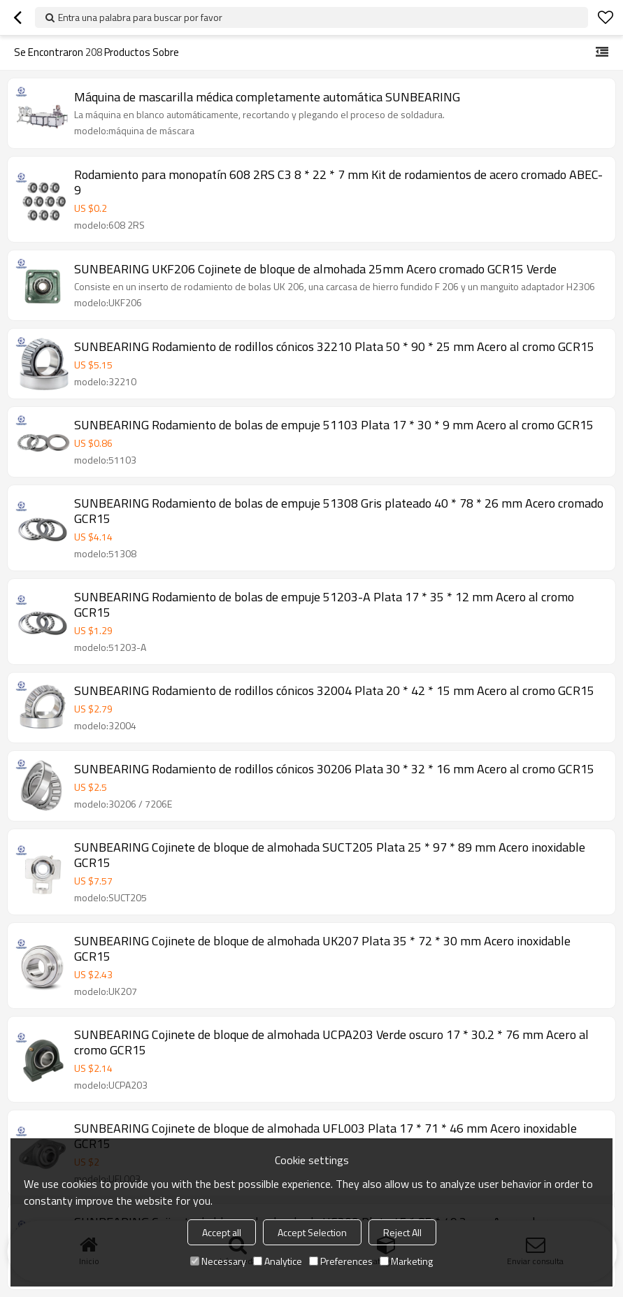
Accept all (221, 1232)
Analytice (277, 1261)
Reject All (402, 1232)
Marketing (406, 1261)
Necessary (218, 1261)
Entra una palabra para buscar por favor (140, 17)
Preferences (341, 1261)
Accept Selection (312, 1232)
